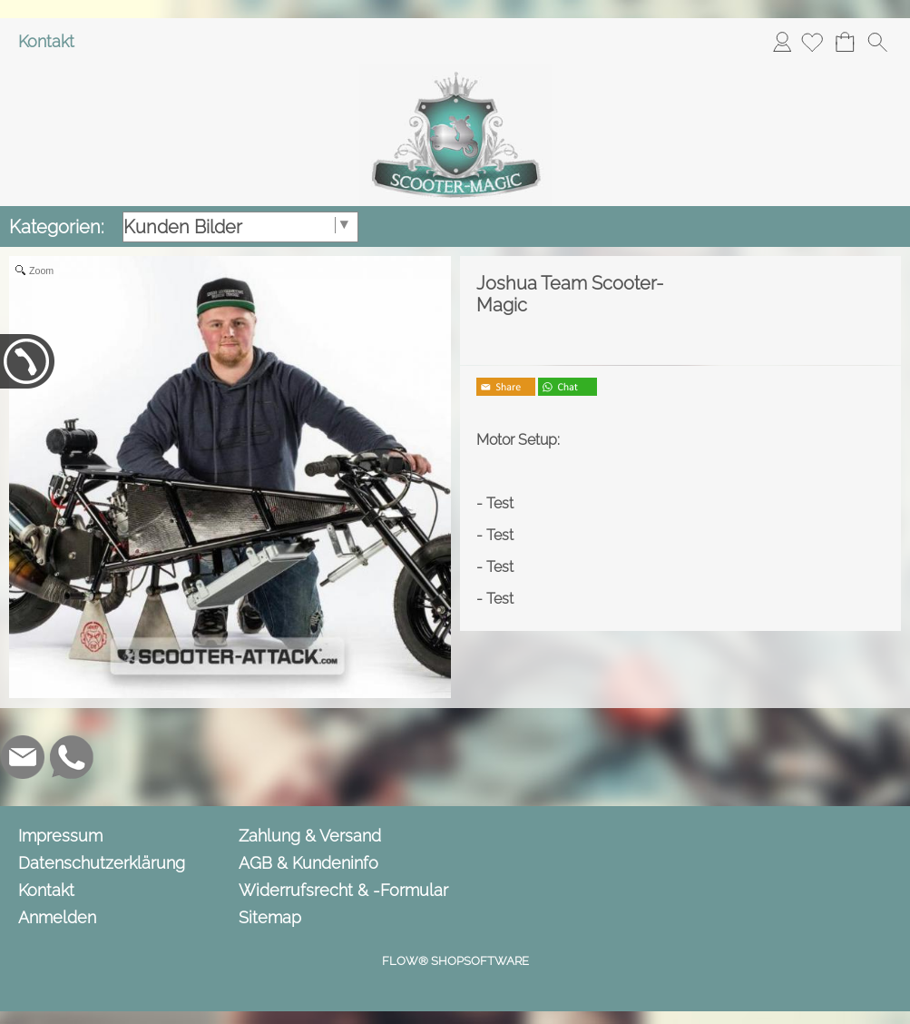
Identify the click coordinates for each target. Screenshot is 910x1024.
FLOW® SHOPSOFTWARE (455, 961)
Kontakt (46, 41)
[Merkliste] (812, 42)
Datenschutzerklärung (101, 862)
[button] (877, 42)
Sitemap (270, 917)
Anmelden (782, 41)
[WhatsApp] (71, 757)
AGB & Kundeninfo (308, 862)
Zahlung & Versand (310, 835)
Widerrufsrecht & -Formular (343, 890)
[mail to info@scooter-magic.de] (22, 757)
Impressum (60, 835)
